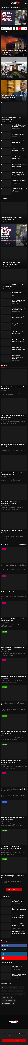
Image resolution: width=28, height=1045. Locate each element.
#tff (13, 1003)
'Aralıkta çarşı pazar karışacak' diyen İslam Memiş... (14, 241)
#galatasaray (5, 997)
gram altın (4, 991)
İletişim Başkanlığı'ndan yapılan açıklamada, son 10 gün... (11, 761)
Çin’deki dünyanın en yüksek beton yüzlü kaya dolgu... (19, 141)
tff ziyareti (11, 991)
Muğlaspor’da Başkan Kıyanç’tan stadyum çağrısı (12, 7)
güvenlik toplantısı (6, 1003)
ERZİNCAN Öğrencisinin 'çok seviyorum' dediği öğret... (19, 932)
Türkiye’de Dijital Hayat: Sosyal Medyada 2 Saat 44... (19, 900)
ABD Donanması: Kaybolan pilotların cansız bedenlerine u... (12, 818)
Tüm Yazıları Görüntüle (21, 544)
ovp (11, 997)
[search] (26, 3)
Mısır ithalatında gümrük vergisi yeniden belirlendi (18, 340)
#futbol (10, 987)
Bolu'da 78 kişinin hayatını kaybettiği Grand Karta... (14, 51)
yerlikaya (22, 994)
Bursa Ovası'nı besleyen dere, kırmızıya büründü (19, 157)
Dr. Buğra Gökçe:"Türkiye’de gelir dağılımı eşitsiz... (19, 316)
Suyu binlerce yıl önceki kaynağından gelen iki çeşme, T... (13, 876)
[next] (26, 8)
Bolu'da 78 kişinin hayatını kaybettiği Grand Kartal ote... (12, 648)
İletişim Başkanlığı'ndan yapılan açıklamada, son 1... (12, 118)
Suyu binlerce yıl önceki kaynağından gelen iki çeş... (19, 133)
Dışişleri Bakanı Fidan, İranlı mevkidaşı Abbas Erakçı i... (13, 387)
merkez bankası (5, 994)
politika (21, 987)
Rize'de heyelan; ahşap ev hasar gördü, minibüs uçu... (19, 173)
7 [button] (19, 29)
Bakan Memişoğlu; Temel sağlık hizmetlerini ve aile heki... (11, 502)
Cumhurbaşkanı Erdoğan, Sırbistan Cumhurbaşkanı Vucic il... (12, 473)
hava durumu (15, 994)
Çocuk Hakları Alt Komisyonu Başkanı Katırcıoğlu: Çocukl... (13, 445)
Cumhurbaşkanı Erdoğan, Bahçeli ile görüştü (12, 531)
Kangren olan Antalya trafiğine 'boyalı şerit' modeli (19, 189)
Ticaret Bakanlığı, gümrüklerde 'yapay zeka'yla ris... (12, 218)
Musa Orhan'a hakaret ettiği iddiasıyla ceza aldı (19, 165)
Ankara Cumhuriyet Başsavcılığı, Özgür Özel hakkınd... (12, 96)
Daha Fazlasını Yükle (14, 889)
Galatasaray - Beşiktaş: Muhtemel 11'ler (13, 676)
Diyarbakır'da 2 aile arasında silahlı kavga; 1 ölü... (19, 181)
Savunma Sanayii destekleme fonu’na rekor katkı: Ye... (19, 301)
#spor (15, 987)
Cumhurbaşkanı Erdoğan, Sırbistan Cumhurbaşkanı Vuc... (18, 925)
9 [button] (25, 29)
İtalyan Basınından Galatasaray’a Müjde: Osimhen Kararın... (14, 790)
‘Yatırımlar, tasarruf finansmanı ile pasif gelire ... (19, 348)
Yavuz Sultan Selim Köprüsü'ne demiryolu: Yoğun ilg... (19, 294)
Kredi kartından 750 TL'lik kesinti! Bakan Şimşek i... (13, 285)
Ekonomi (4, 987)
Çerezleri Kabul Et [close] (14, 1041)
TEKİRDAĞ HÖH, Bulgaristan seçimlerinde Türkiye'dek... (19, 125)
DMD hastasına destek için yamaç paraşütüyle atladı (18, 149)
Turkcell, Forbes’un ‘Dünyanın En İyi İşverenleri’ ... (19, 332)
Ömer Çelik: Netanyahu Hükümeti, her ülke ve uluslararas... (13, 416)
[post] (14, 17)
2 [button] (5, 29)
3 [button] (8, 29)
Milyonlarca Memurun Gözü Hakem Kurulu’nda (13, 74)
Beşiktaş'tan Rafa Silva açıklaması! (12, 592)
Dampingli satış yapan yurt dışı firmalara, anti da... (18, 308)
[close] (26, 1031)
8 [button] (22, 29)
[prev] (23, 8)
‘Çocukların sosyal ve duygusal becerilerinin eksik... (19, 908)
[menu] (2, 3)
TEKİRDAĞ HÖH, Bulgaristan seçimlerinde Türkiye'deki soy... (11, 847)
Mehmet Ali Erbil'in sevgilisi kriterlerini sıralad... (19, 975)
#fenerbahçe (19, 991)
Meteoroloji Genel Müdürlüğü (8, 1000)
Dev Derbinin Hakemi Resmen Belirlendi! (14, 565)
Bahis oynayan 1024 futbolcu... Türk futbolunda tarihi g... (12, 619)
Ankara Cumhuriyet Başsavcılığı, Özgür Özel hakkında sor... (13, 732)
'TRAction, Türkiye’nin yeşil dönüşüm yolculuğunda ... (11, 263)
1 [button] (2, 29)
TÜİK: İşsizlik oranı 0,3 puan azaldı (19, 324)
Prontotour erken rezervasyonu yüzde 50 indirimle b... (18, 357)
